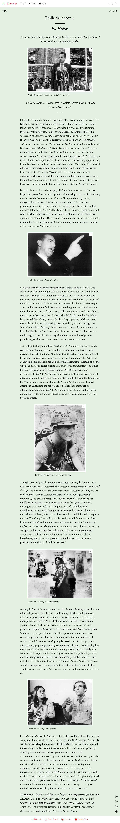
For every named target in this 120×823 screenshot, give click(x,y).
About (23, 4)
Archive (32, 4)
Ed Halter (25, 794)
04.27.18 (113, 11)
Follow (42, 4)
